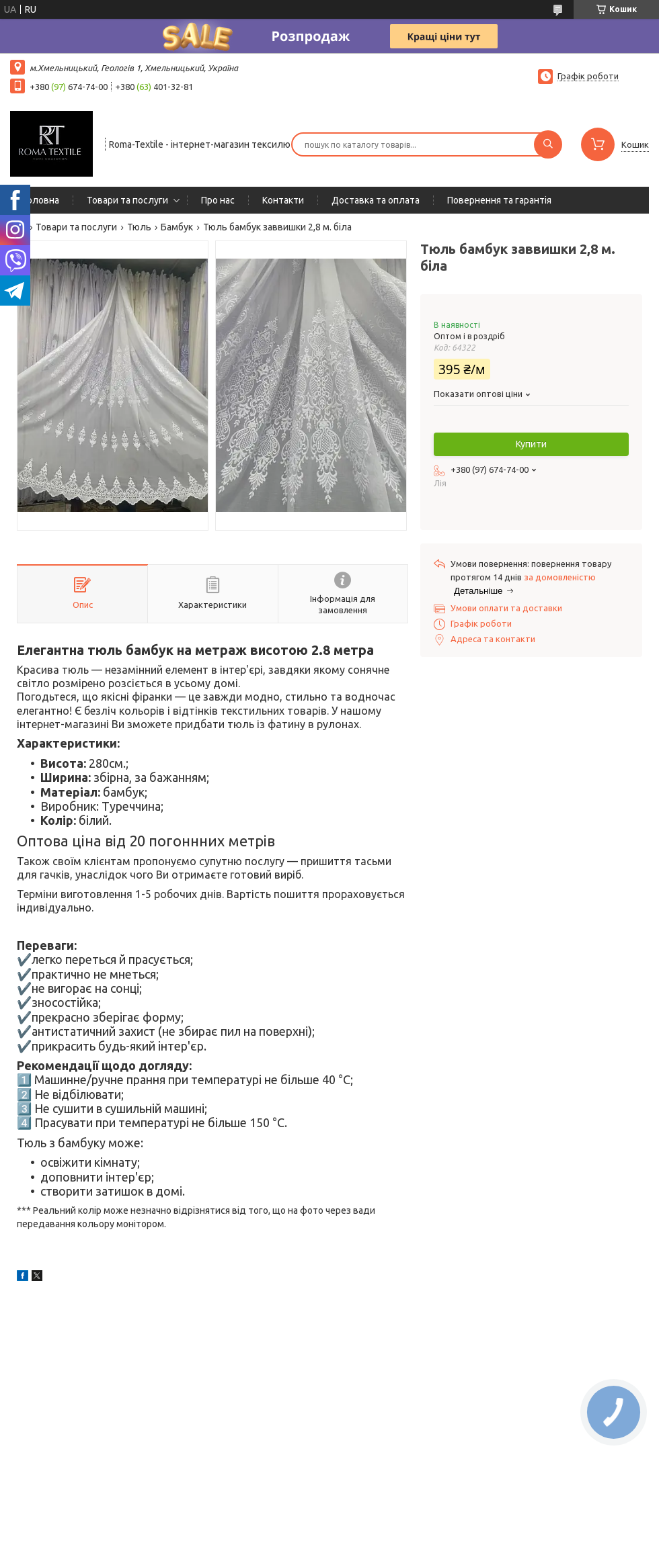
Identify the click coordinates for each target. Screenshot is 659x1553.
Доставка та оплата (376, 200)
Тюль (139, 227)
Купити (531, 444)
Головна (41, 200)
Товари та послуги (127, 200)
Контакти (283, 200)
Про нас (218, 200)
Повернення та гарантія (499, 200)
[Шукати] (548, 144)
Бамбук (177, 227)
